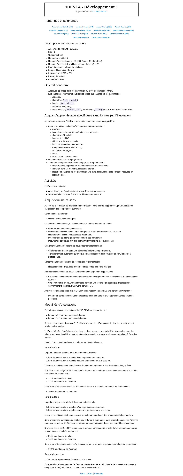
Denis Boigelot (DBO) (102, 30)
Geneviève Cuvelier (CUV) (80, 30)
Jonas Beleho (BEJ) (104, 27)
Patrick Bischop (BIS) (123, 27)
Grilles (90, 473)
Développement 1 (99, 11)
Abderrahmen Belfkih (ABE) (62, 27)
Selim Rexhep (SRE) (81, 37)
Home (82, 473)
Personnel (98, 473)
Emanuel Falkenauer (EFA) (123, 30)
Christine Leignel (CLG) (58, 30)
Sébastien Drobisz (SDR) (119, 34)
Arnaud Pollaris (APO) (84, 27)
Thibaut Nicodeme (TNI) (101, 37)
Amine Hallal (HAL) (61, 34)
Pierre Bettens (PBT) (99, 34)
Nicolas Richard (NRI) (80, 34)
